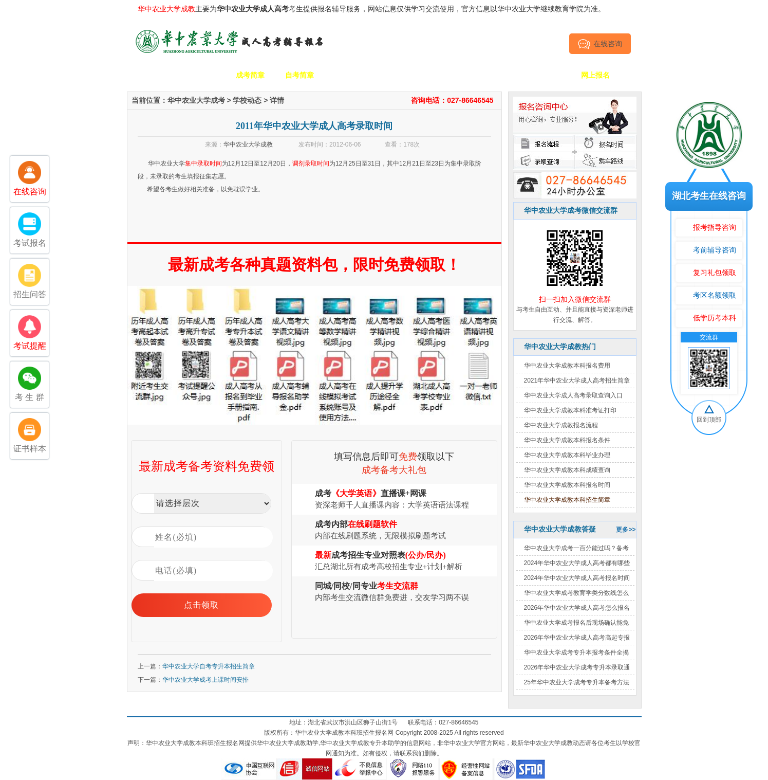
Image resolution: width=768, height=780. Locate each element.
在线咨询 (599, 44)
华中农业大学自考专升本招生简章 (208, 666)
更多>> (625, 529)
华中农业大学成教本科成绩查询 (567, 470)
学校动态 (247, 100)
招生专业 (348, 75)
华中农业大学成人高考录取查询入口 (573, 395)
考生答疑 (496, 75)
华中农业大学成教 (248, 144)
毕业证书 (546, 75)
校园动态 (398, 75)
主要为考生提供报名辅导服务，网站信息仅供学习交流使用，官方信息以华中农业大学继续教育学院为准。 (371, 9)
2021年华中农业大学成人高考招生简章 (577, 380)
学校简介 (200, 75)
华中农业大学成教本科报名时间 (567, 484)
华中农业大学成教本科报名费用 (567, 365)
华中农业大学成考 (196, 100)
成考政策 (447, 75)
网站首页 (151, 75)
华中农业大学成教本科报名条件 (567, 440)
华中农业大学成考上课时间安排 (205, 679)
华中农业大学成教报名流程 (561, 425)
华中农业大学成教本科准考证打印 (570, 410)
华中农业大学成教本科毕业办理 (567, 455)
